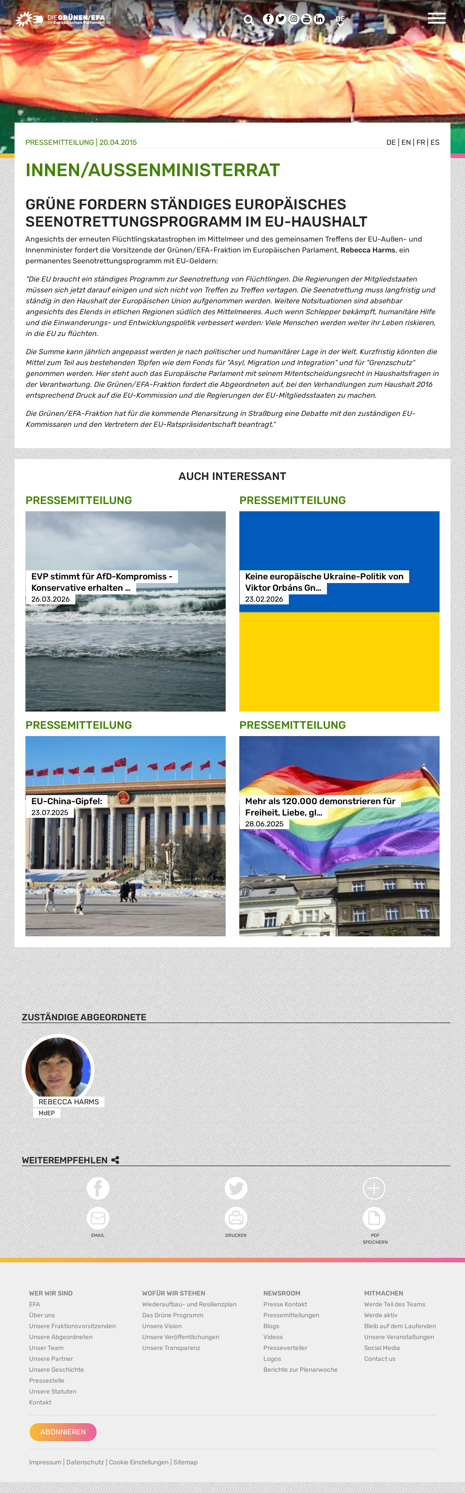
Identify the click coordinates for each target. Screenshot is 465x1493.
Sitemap (185, 1462)
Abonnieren (63, 1432)
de (391, 142)
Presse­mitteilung (59, 142)
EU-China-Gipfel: (66, 801)
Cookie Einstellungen (138, 1462)
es (435, 142)
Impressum (45, 1462)
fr (420, 142)
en (406, 142)
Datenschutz (85, 1462)
